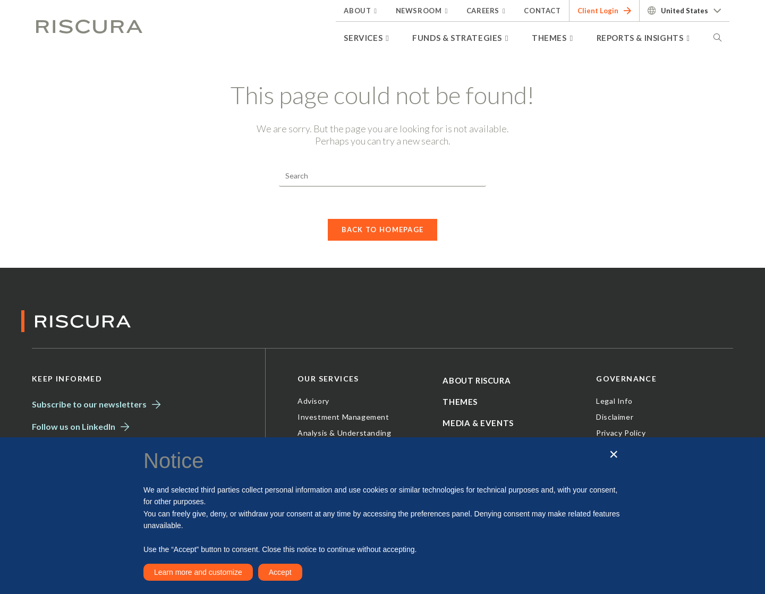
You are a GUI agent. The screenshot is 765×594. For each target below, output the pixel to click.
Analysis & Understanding (344, 432)
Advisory (313, 400)
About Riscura (477, 380)
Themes (460, 401)
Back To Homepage (383, 229)
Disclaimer (614, 416)
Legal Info (614, 400)
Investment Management (343, 416)
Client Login (604, 10)
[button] (614, 454)
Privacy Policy (620, 432)
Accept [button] (280, 572)
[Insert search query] (382, 175)
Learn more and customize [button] (198, 572)
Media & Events (478, 423)
